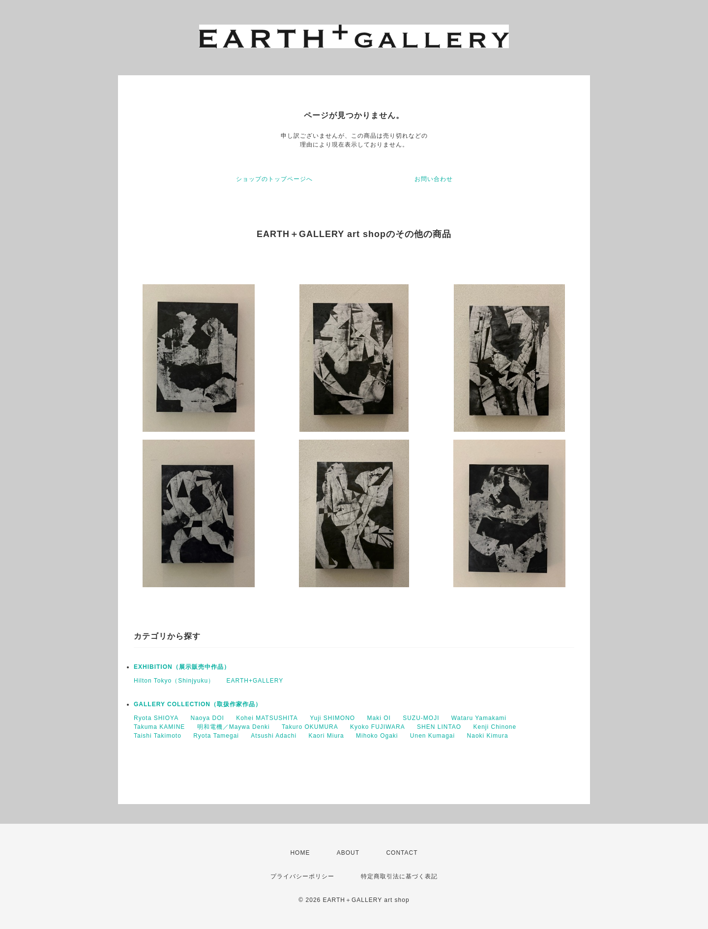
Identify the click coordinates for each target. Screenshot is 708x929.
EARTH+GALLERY (255, 680)
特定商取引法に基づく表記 (399, 876)
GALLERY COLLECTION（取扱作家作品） (198, 704)
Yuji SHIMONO (332, 718)
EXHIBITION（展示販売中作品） (182, 666)
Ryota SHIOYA (156, 718)
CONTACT (401, 852)
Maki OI (378, 718)
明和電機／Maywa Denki (233, 726)
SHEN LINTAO (439, 726)
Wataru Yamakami (478, 718)
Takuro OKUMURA (310, 726)
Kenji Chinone (495, 726)
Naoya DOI (207, 718)
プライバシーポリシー (302, 876)
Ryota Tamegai (216, 735)
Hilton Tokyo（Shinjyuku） (174, 680)
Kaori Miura (326, 735)
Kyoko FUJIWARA (377, 726)
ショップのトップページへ (274, 179)
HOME (300, 852)
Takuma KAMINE (159, 726)
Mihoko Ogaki (377, 735)
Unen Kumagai (432, 735)
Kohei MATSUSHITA (267, 718)
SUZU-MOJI (421, 718)
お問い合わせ (433, 179)
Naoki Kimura (487, 735)
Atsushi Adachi (273, 735)
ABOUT (348, 852)
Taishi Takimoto (157, 735)
